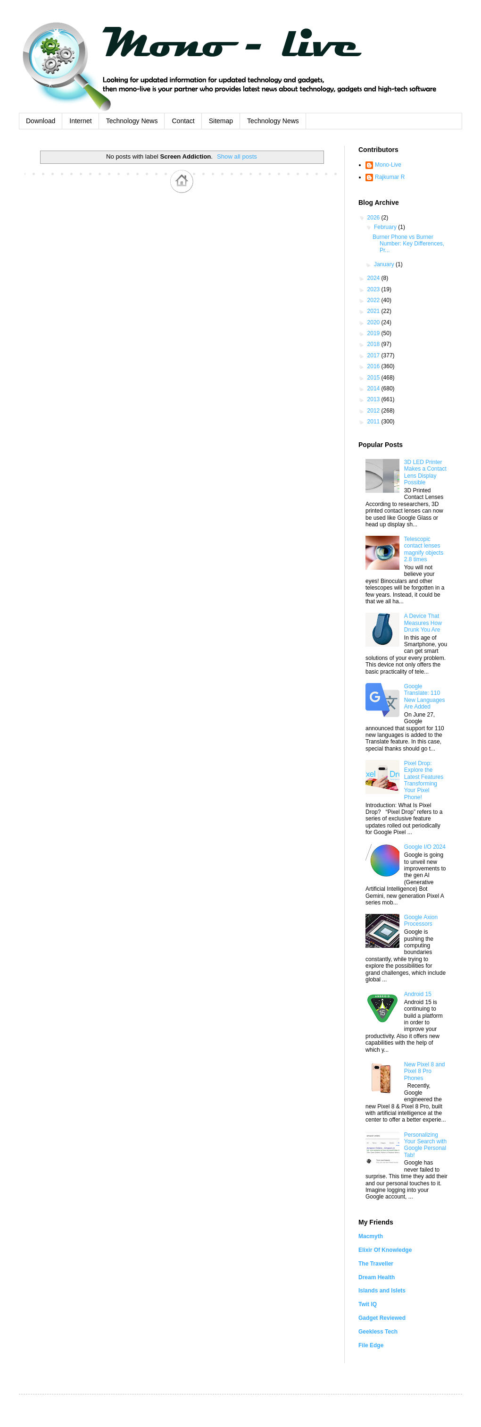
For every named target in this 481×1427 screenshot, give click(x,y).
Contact (183, 121)
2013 (374, 399)
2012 (374, 410)
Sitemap (221, 121)
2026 (374, 217)
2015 (374, 377)
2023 (374, 289)
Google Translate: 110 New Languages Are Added (424, 696)
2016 (374, 366)
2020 (374, 322)
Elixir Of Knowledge (385, 1250)
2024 (374, 278)
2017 (374, 355)
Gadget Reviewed (382, 1318)
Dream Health (376, 1277)
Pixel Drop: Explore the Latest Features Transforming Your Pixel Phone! (423, 780)
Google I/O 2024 (425, 847)
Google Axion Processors (421, 920)
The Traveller (375, 1263)
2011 (374, 421)
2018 (374, 344)
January (385, 264)
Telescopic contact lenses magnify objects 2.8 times (423, 549)
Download (40, 121)
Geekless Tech (378, 1331)
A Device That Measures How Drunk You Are (423, 623)
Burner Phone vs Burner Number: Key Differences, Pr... (408, 244)
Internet (80, 121)
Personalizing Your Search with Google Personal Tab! (425, 1144)
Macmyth (370, 1236)
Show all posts (237, 156)
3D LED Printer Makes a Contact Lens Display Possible (425, 472)
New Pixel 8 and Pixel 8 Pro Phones (424, 1071)
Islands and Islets (382, 1290)
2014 (374, 388)
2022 (374, 300)
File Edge (370, 1345)
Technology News (132, 121)
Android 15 (417, 994)
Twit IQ (367, 1304)
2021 (374, 311)
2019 (374, 333)
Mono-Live (388, 164)
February (386, 227)
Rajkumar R (390, 177)
